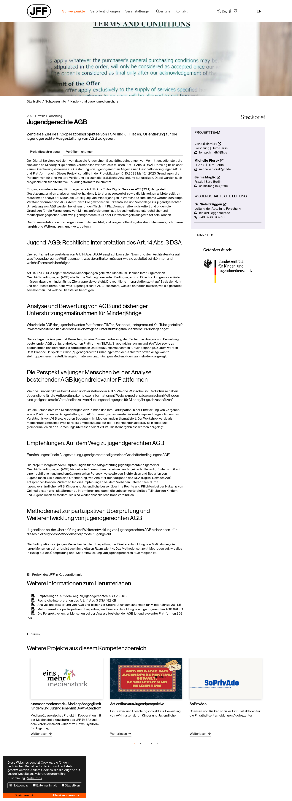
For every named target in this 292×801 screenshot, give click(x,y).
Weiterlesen (39, 734)
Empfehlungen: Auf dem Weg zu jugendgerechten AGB (95, 443)
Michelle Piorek (208, 160)
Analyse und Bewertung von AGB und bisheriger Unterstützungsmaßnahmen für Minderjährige (104, 605)
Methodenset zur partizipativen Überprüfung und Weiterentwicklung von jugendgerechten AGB (105, 609)
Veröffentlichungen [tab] (79, 152)
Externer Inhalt (45, 785)
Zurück (35, 634)
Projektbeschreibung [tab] (45, 152)
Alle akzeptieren (63, 795)
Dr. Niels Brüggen (210, 204)
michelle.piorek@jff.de (215, 169)
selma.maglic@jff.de (213, 186)
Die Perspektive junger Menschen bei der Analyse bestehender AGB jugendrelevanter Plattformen (107, 613)
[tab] (80, 152)
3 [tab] (146, 744)
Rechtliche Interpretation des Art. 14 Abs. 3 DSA (71, 600)
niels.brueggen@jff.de (214, 213)
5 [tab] (157, 744)
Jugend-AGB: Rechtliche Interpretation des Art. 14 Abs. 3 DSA (104, 242)
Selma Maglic (207, 177)
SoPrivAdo (198, 704)
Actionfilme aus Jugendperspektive (137, 704)
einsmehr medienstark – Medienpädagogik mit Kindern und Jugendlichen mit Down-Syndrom (66, 706)
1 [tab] (135, 744)
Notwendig (18, 785)
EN (259, 11)
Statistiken (71, 785)
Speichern (22, 795)
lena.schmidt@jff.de (213, 152)
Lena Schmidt (207, 144)
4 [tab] (151, 744)
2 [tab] (140, 744)
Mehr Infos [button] (34, 778)
